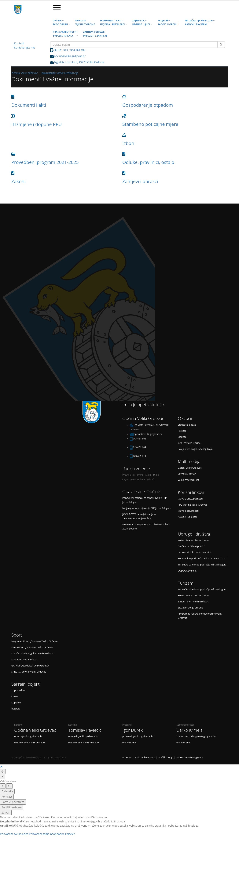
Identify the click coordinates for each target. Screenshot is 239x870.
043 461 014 (139, 456)
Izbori (128, 143)
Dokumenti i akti (112, 22)
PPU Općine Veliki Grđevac (192, 504)
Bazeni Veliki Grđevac (190, 467)
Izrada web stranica (144, 757)
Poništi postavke (12, 807)
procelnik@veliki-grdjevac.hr (138, 736)
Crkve (14, 696)
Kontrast (7, 796)
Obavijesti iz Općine (141, 491)
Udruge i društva (194, 534)
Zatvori (6, 812)
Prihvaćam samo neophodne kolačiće (52, 834)
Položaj (182, 430)
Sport (16, 635)
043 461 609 (77, 50)
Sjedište (182, 437)
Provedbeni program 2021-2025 (45, 162)
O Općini (186, 418)
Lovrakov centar (187, 473)
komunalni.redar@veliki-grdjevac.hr (196, 736)
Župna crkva (18, 690)
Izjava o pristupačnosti (190, 498)
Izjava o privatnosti (188, 510)
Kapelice (16, 702)
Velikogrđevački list (188, 480)
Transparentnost (65, 33)
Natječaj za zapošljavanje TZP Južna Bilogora (146, 508)
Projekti (167, 22)
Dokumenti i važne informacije (60, 73)
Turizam (185, 583)
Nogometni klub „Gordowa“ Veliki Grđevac (34, 641)
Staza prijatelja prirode (190, 607)
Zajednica (141, 22)
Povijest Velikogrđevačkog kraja (195, 449)
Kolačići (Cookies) (187, 516)
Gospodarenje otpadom (147, 105)
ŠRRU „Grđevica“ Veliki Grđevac (28, 671)
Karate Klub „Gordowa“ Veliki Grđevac (32, 647)
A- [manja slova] (3, 786)
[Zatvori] (2, 776)
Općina (60, 22)
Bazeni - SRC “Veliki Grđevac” (194, 601)
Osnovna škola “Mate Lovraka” (194, 552)
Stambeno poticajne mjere (150, 124)
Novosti (85, 22)
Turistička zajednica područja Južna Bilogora (202, 564)
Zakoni (18, 181)
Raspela (15, 708)
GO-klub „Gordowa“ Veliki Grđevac (30, 665)
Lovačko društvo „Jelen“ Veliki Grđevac (32, 653)
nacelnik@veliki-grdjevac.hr (83, 736)
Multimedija (189, 461)
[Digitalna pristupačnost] (3, 771)
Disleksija (7, 791)
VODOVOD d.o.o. (187, 570)
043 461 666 (60, 50)
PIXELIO (126, 757)
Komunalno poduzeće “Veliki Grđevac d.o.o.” (202, 558)
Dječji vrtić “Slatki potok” (191, 546)
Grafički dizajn (165, 757)
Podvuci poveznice (13, 802)
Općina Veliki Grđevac (25, 73)
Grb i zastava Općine (189, 443)
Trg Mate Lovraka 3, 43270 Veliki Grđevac (77, 62)
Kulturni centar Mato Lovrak (193, 540)
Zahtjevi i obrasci (95, 33)
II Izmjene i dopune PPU (36, 124)
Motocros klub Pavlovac (24, 659)
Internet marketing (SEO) (189, 757)
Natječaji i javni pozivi (200, 22)
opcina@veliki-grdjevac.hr (70, 56)
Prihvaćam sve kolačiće (14, 834)
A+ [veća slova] (9, 786)
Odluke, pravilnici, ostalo (148, 162)
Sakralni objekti (26, 684)
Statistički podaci (187, 424)
